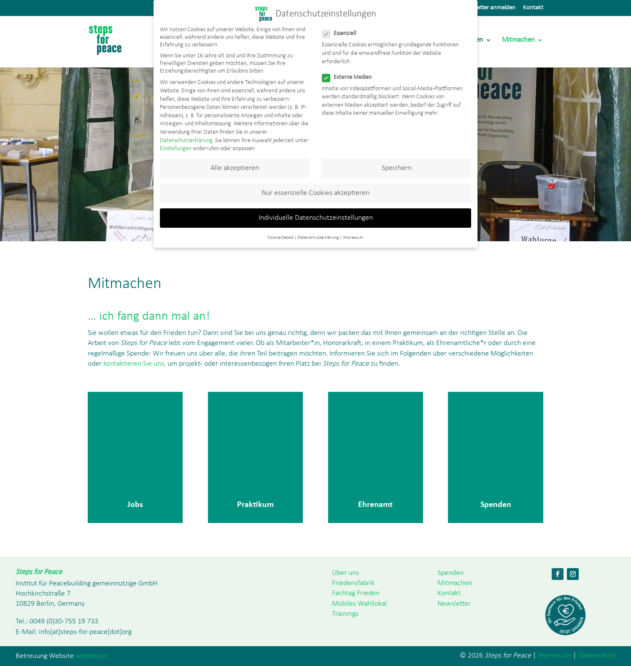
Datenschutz (596, 656)
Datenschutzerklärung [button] (318, 237)
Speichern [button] (397, 168)
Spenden (495, 504)
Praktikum (255, 504)
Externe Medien (350, 77)
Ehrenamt (375, 504)
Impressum (554, 656)
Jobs (135, 504)
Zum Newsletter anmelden (482, 8)
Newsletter (454, 604)
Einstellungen (175, 149)
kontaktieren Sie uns (133, 364)
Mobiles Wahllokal (359, 604)
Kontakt (533, 8)
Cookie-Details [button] (280, 237)
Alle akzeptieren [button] (234, 168)
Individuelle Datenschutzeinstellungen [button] (316, 217)
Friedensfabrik (353, 583)
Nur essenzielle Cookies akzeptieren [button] (315, 193)
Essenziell (342, 34)
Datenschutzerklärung (186, 141)
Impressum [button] (353, 237)
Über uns (345, 573)
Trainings (345, 614)
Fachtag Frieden (356, 593)
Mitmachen (518, 40)
